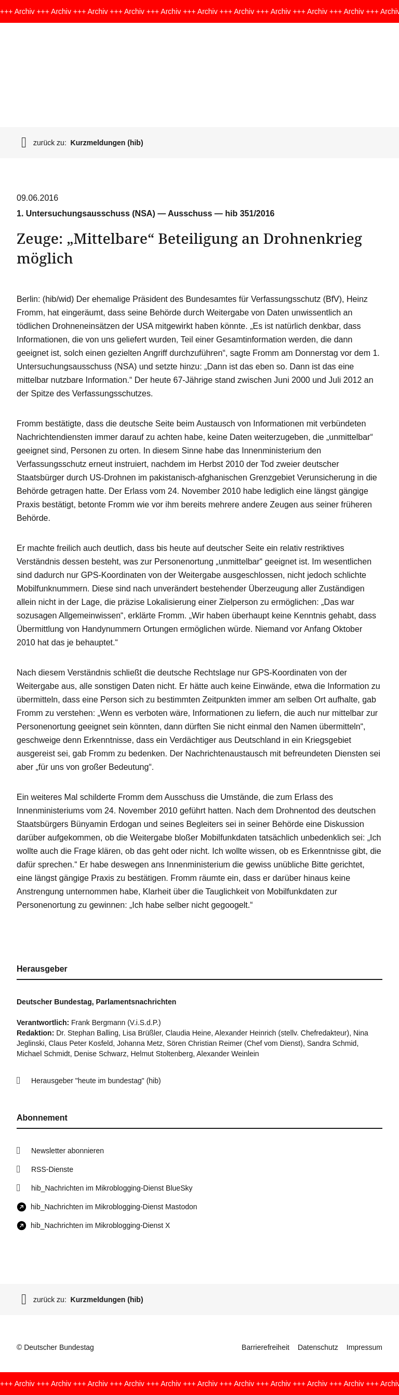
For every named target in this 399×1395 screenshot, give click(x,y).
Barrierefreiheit (265, 1347)
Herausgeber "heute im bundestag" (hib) (96, 1080)
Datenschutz (318, 1347)
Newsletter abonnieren (67, 1151)
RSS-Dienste (52, 1169)
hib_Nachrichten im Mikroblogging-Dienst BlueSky (111, 1188)
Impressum (364, 1347)
